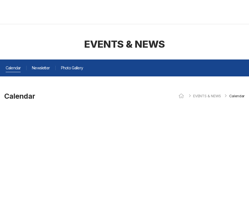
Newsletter (41, 67)
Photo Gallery (72, 67)
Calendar (13, 67)
